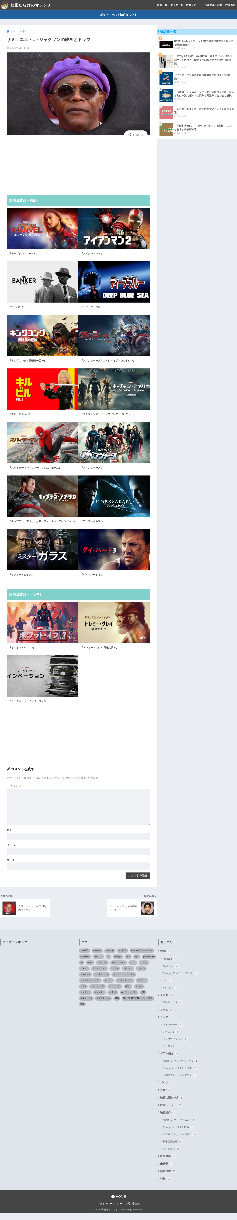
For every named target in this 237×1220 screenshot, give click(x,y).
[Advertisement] (78, 165)
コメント (14, 790)
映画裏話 (230, 5)
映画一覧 (162, 5)
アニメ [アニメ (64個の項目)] (133, 969)
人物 (166, 1097)
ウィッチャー (173, 1031)
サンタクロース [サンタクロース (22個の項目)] (101, 981)
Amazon (170, 966)
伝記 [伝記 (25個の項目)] (143, 999)
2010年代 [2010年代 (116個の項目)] (110, 957)
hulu (168, 987)
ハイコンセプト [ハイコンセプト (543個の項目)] (97, 993)
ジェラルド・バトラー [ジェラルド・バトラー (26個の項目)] (90, 987)
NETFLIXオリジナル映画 (179, 1141)
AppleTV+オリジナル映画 (179, 1127)
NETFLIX (170, 995)
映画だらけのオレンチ (26, 5)
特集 (165, 1185)
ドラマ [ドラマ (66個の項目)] (83, 993)
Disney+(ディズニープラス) (181, 980)
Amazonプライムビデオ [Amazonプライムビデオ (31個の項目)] (142, 957)
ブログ (166, 1090)
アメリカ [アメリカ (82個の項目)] (84, 975)
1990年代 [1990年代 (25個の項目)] (84, 957)
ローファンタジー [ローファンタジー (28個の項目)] (129, 999)
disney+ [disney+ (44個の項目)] (118, 963)
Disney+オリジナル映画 (178, 1134)
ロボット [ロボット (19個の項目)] (113, 999)
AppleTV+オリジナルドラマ (181, 1068)
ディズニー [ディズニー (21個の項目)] (142, 987)
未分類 (166, 1171)
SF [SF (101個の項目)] (81, 969)
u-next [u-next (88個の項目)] (90, 969)
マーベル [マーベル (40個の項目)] (139, 993)
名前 (9, 835)
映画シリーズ (173, 1009)
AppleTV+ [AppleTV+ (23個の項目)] (85, 963)
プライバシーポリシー (109, 1210)
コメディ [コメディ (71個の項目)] (141, 975)
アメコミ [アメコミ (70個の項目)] (144, 969)
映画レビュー (193, 5)
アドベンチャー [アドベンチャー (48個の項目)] (119, 969)
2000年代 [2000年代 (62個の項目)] (97, 957)
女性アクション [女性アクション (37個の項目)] (103, 1005)
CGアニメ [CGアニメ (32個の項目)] (98, 963)
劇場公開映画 (173, 1148)
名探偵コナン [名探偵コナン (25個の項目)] (86, 1005)
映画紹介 (168, 1120)
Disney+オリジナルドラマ (180, 1075)
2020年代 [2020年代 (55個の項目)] (122, 957)
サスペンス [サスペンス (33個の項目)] (85, 981)
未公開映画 (171, 1156)
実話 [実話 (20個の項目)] (117, 1005)
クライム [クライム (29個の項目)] (115, 975)
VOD (165, 958)
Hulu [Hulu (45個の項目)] (128, 963)
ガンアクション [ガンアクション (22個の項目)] (99, 975)
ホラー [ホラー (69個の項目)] (128, 993)
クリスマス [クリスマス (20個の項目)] (128, 975)
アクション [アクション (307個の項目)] (102, 969)
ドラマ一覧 (176, 5)
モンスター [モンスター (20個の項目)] (99, 999)
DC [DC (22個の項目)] (108, 963)
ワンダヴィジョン (175, 1046)
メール (11, 850)
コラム (166, 1017)
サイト (11, 865)
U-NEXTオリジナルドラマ (180, 1082)
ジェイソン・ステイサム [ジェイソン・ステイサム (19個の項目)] (124, 981)
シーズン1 (171, 1039)
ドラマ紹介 (169, 1061)
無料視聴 (168, 1178)
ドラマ (166, 1024)
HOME (118, 1203)
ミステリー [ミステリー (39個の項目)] (85, 999)
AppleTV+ (171, 973)
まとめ (166, 1002)
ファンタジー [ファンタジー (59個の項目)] (115, 993)
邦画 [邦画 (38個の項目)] (82, 1011)
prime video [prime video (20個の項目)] (149, 963)
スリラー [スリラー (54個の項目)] (108, 987)
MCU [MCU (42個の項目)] (137, 963)
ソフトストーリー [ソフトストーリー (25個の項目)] (125, 987)
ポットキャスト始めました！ (118, 14)
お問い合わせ (132, 1210)
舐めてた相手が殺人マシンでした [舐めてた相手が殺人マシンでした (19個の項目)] (138, 1005)
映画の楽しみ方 (213, 5)
